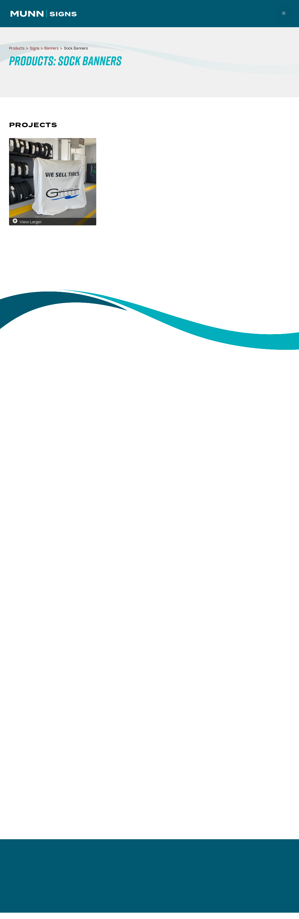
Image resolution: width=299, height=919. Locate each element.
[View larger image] (52, 180)
